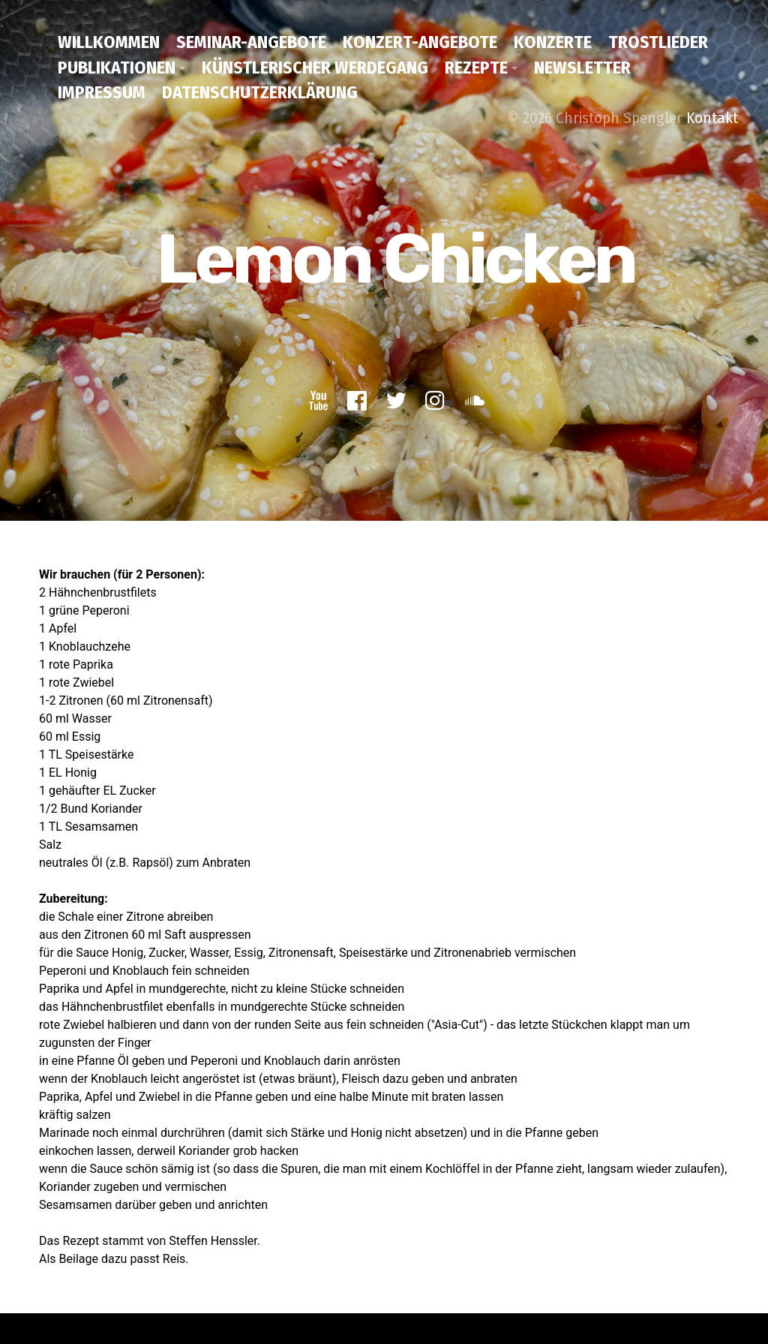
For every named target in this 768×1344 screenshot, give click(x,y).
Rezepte (476, 67)
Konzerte (553, 42)
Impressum (102, 92)
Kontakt (712, 118)
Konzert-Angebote (420, 42)
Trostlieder (658, 42)
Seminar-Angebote (251, 42)
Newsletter (582, 67)
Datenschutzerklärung (260, 92)
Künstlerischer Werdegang (315, 67)
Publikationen (117, 67)
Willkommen (109, 42)
